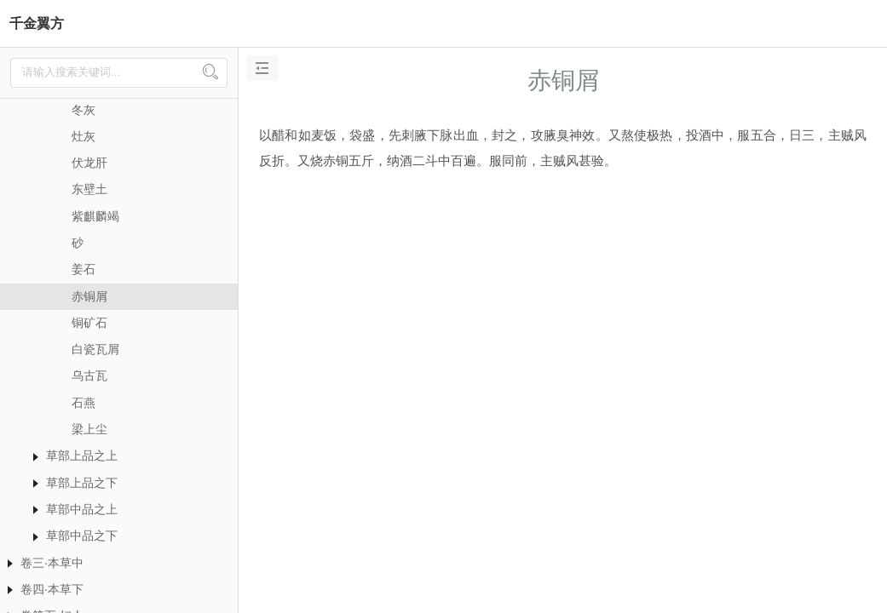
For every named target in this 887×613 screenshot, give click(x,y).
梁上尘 (89, 429)
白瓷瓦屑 (95, 349)
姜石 (83, 269)
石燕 (83, 403)
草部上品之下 (82, 483)
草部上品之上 (82, 455)
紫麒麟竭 (95, 216)
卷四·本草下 (52, 589)
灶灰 (83, 136)
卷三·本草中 (52, 563)
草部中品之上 (82, 509)
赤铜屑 (89, 296)
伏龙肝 (89, 162)
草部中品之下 (82, 535)
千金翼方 (36, 23)
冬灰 (83, 110)
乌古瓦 (89, 375)
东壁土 (89, 189)
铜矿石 (89, 322)
